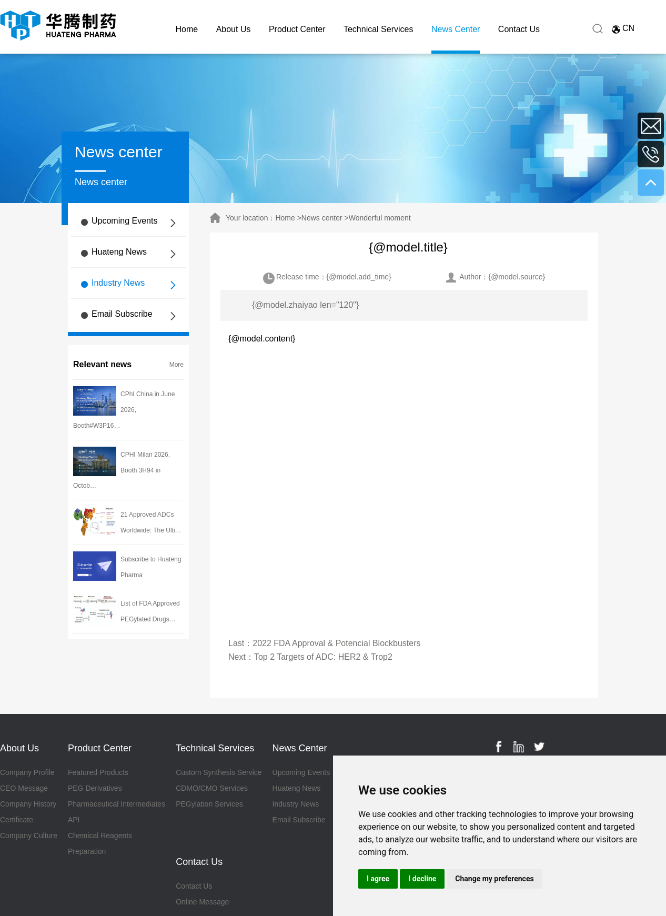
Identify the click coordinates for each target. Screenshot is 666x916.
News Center (455, 29)
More (176, 364)
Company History (28, 804)
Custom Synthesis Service (218, 772)
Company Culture (28, 835)
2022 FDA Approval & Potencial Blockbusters (336, 643)
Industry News (118, 282)
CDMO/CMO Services (212, 788)
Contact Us (519, 29)
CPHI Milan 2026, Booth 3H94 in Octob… (121, 470)
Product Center (297, 29)
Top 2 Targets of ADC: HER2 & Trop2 (323, 656)
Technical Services (378, 29)
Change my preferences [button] (494, 878)
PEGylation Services (209, 804)
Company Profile (27, 772)
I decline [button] (422, 878)
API (74, 820)
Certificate (16, 820)
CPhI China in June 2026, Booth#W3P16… (124, 409)
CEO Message (24, 788)
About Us (233, 29)
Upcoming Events (124, 220)
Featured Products (98, 772)
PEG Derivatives (95, 788)
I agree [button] (378, 878)
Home (187, 29)
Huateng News (119, 251)
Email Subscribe (122, 313)
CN (628, 28)
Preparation (87, 851)
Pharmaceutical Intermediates (116, 804)
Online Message (202, 902)
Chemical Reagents (100, 835)
